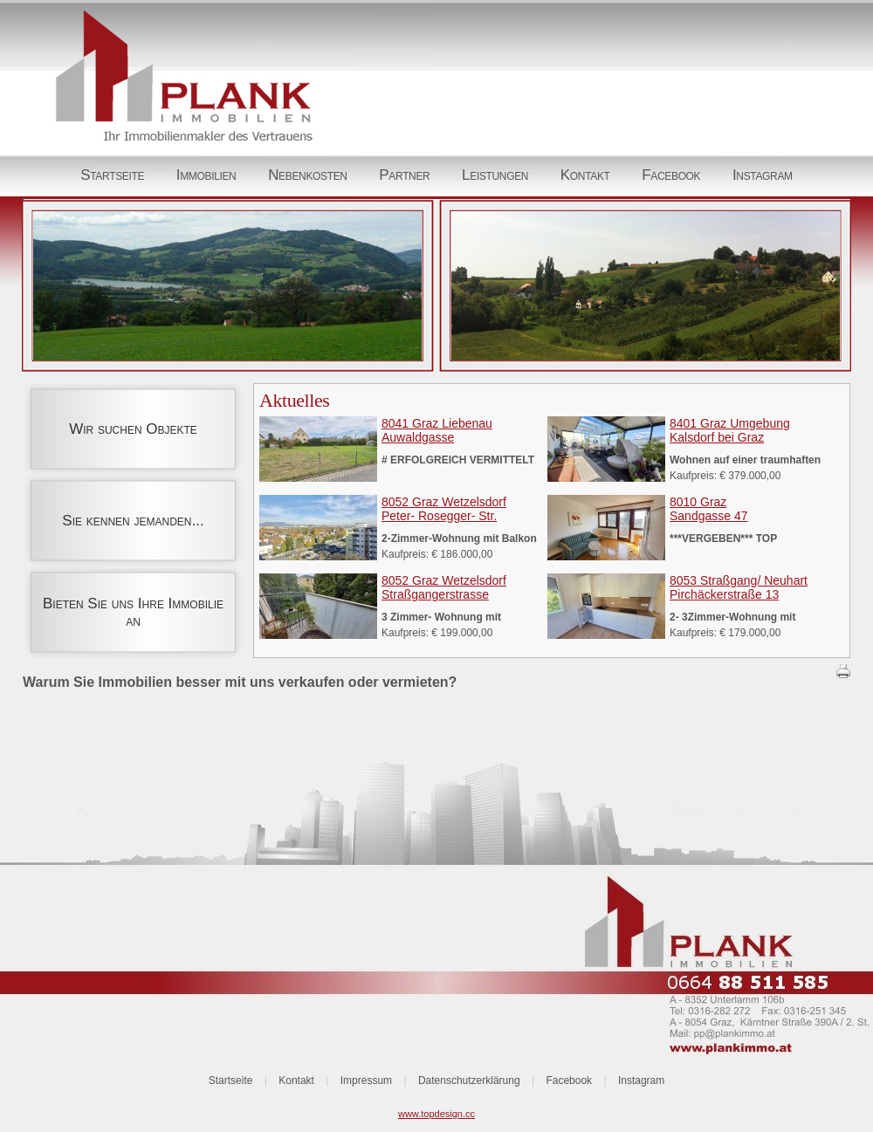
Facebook (671, 175)
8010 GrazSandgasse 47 (709, 509)
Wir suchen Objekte (133, 429)
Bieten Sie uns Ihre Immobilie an (133, 612)
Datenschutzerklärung (469, 1080)
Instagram (762, 175)
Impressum (366, 1080)
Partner (404, 175)
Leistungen (495, 175)
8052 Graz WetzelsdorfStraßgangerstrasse (444, 587)
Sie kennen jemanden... (132, 520)
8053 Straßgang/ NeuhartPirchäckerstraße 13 (739, 587)
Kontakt (585, 175)
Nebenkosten (307, 175)
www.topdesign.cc (436, 1113)
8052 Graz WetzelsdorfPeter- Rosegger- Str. (444, 509)
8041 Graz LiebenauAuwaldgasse (437, 430)
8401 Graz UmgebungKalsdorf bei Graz (730, 430)
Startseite (112, 175)
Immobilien (206, 175)
